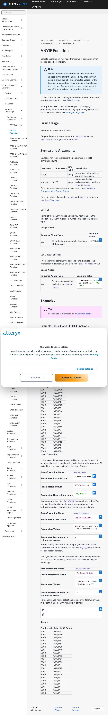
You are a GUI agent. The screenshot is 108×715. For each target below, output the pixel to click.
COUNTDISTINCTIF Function (17, 210)
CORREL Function (13, 179)
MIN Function (15, 312)
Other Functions (14, 500)
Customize (37, 377)
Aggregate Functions (14, 118)
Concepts (13, 104)
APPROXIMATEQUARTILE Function (17, 155)
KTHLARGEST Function (16, 250)
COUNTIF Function (14, 226)
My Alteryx (36, 7)
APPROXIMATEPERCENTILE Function (17, 147)
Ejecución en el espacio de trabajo (12, 68)
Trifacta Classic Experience (12, 86)
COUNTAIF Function (14, 194)
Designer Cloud (12, 40)
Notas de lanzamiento (12, 20)
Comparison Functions (14, 440)
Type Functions (14, 485)
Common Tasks (13, 98)
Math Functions (14, 448)
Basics (13, 93)
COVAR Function (13, 234)
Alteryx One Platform (12, 34)
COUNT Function (13, 218)
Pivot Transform (52, 200)
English (98, 708)
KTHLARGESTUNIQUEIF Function (17, 273)
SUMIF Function (13, 390)
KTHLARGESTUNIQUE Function (17, 265)
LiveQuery (12, 45)
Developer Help (12, 536)
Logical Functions (14, 432)
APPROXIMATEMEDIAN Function (17, 139)
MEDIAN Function (13, 305)
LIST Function (16, 280)
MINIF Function (16, 317)
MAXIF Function (13, 297)
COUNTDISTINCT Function (17, 202)
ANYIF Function (14, 131)
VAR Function (16, 404)
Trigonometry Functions (14, 455)
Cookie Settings (85, 369)
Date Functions (14, 462)
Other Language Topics (14, 510)
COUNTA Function (14, 186)
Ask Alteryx (12, 61)
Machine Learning (12, 80)
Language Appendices (14, 524)
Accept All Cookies (71, 377)
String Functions (14, 469)
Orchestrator (12, 74)
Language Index (14, 518)
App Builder (12, 56)
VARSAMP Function (14, 416)
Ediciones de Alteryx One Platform (12, 27)
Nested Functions (14, 477)
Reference (13, 531)
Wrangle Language (13, 110)
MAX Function (16, 291)
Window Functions (14, 492)
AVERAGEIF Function (14, 171)
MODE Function (16, 323)
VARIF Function (16, 410)
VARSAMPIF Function (15, 424)
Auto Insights (12, 50)
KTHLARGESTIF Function (16, 258)
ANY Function (16, 125)
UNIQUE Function (13, 398)
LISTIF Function (16, 285)
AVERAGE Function (14, 163)
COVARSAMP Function (15, 242)
